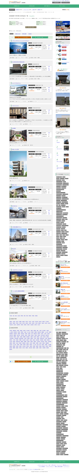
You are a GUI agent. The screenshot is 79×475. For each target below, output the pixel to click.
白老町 (40, 343)
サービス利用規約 (42, 466)
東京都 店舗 (58, 222)
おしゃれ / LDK (58, 407)
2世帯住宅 (58, 178)
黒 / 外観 (61, 368)
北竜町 (18, 336)
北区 (13, 315)
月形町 (35, 335)
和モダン (63, 241)
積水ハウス (14, 184)
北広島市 (32, 324)
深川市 (15, 324)
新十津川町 (43, 335)
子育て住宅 (66, 178)
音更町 (43, 344)
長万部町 (44, 330)
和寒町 (28, 338)
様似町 (31, 344)
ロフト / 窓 (62, 390)
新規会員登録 (56, 2)
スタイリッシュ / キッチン (60, 440)
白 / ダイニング (58, 429)
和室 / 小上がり (66, 454)
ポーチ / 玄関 (63, 338)
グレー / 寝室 (58, 446)
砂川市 (49, 323)
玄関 (64, 335)
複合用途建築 (66, 365)
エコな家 (63, 219)
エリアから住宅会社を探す (27, 12)
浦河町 (27, 344)
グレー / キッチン (63, 437)
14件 (49, 213)
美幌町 (25, 341)
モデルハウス (62, 203)
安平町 (11, 344)
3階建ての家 (58, 203)
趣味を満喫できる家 (59, 194)
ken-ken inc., (14, 205)
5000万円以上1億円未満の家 (60, 189)
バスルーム (63, 343)
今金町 (25, 332)
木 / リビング (62, 423)
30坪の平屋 (62, 255)
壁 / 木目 (63, 418)
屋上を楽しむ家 (65, 217)
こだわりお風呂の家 (65, 194)
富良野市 (18, 324)
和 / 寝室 (65, 443)
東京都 (66, 219)
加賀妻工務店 (64, 49)
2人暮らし (66, 203)
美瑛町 (47, 336)
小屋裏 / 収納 (58, 388)
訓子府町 (42, 341)
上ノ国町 (11, 332)
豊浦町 (34, 343)
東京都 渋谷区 (58, 230)
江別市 (20, 323)
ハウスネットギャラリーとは (56, 0)
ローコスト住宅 (58, 186)
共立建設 (14, 128)
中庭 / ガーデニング (59, 393)
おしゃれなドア (61, 365)
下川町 (35, 338)
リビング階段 (65, 352)
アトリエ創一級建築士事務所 (18, 291)
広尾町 (34, 346)
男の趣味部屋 (63, 253)
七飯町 (31, 330)
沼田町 (21, 336)
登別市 (22, 324)
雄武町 (27, 343)
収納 (62, 346)
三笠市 (36, 323)
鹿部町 (35, 330)
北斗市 (39, 324)
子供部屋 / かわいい (65, 448)
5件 (48, 253)
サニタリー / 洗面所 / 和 (60, 371)
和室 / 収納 (61, 454)
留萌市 (43, 321)
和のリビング (58, 239)
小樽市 (14, 321)
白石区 (19, 315)
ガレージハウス (59, 148)
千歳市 (43, 323)
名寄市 (33, 323)
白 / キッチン (58, 437)
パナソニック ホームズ (65, 62)
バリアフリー (58, 200)
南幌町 (15, 335)
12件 (49, 157)
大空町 (31, 343)
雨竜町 (15, 336)
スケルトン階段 (58, 354)
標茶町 (27, 347)
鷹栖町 (24, 336)
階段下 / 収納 (62, 388)
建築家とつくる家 (64, 186)
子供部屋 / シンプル (59, 448)
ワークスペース (58, 253)
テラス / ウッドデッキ (59, 396)
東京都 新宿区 (63, 228)
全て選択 (12, 37)
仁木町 (45, 333)
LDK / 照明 (62, 410)
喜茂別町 (15, 333)
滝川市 (46, 323)
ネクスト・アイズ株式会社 (33, 469)
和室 (60, 343)
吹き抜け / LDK (63, 407)
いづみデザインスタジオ (17, 269)
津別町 (28, 341)
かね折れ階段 (61, 352)
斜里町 (31, 341)
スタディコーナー (59, 360)
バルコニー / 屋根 (65, 401)
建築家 (39, 9)
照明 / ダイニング (59, 432)
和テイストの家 (59, 161)
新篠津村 (14, 330)
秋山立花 (14, 248)
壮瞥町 (37, 343)
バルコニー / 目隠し (59, 401)
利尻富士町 (18, 341)
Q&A (63, 0)
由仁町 (26, 335)
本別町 (47, 346)
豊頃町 (43, 346)
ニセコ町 (46, 332)
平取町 (21, 344)
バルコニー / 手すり (65, 399)
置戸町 (46, 341)
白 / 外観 (60, 332)
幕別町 (37, 346)
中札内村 (24, 346)
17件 (49, 69)
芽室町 (20, 346)
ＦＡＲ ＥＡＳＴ (15, 105)
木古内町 (28, 330)
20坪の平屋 (66, 255)
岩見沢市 (36, 321)
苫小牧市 (47, 321)
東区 (16, 315)
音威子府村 (42, 338)
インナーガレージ (59, 242)
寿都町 (35, 332)
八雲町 (40, 330)
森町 (37, 330)
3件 (48, 231)
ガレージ (66, 354)
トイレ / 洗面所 (58, 376)
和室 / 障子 (58, 454)
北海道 (34, 12)
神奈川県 (62, 230)
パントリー (58, 387)
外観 (57, 332)
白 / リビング (58, 423)
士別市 (30, 323)
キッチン (65, 340)
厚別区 (30, 315)
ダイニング (61, 340)
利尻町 (14, 341)
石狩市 (35, 324)
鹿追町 (11, 346)
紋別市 (27, 323)
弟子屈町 (30, 347)
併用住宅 (64, 181)
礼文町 (11, 341)
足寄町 (50, 346)
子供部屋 (63, 242)
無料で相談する (47, 461)
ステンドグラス (64, 363)
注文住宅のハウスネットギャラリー (15, 12)
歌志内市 (11, 324)
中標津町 (44, 347)
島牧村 (32, 332)
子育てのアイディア (59, 244)
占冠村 (25, 338)
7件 (48, 234)
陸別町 (11, 347)
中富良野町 (16, 338)
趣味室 (66, 360)
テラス (57, 349)
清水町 (17, 346)
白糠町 (37, 347)
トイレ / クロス (58, 379)
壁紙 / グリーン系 (59, 415)
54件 (49, 87)
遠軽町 (11, 343)
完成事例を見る (17, 461)
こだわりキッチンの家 (59, 181)
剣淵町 (31, 338)
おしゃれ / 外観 (64, 332)
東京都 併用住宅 (59, 225)
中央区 (11, 315)
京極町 (19, 333)
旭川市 (17, 321)
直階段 (57, 352)
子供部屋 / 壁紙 (58, 451)
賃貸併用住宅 (58, 250)
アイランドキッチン (59, 247)
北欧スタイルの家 (65, 214)
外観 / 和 (58, 335)
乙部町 (19, 332)
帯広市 (27, 321)
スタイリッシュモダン (63, 357)
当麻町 (31, 336)
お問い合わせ (67, 0)
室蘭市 (20, 321)
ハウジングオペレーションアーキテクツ (20, 40)
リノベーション (66, 466)
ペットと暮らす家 (59, 197)
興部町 (20, 343)
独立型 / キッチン (64, 341)
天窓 (67, 349)
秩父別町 (11, 336)
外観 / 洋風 (61, 335)
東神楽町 (28, 336)
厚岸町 (20, 347)
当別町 (11, 330)
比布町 (35, 336)
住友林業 (63, 57)
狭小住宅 (58, 142)
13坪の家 (61, 236)
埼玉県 (65, 230)
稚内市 (11, 323)
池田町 (40, 346)
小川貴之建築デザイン (16, 227)
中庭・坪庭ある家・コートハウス (61, 192)
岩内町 (29, 333)
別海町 (40, 347)
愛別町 (38, 336)
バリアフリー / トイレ (64, 200)
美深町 (38, 338)
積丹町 (39, 333)
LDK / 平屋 (66, 410)
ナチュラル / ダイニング (65, 429)
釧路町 (17, 347)
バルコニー (60, 349)
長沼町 (29, 335)
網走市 (40, 321)
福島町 (21, 330)
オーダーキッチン (65, 247)
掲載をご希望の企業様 (58, 466)
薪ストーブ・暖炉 (59, 363)
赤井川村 (11, 335)
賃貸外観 (58, 368)
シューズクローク (59, 385)
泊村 (32, 333)
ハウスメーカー (26, 9)
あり (49, 68)
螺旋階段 (63, 354)
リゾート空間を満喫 (65, 183)
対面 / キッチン (58, 341)
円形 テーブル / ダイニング (60, 434)
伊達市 (28, 324)
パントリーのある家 (59, 214)
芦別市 (17, 323)
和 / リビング (64, 421)
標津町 (47, 347)
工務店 (33, 9)
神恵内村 (35, 333)
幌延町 (22, 341)
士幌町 (46, 344)
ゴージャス (58, 357)
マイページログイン (65, 2)
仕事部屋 (63, 360)
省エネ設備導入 (58, 233)
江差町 (47, 330)
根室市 (39, 323)
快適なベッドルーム (64, 197)
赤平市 (23, 323)
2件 (48, 48)
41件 (49, 210)
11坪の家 (58, 236)
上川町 (41, 336)
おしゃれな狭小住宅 (64, 233)
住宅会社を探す (32, 461)
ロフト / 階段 (58, 390)
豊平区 (22, 315)
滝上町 (17, 343)
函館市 (11, 321)
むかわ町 (14, 344)
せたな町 (28, 332)
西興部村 (24, 343)
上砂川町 (22, 335)
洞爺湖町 (47, 343)
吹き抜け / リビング (59, 421)
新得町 (14, 346)
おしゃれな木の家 (59, 219)
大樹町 (31, 346)
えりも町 (34, 344)
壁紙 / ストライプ (59, 418)
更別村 (27, 346)
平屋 (57, 155)
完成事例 (17, 9)
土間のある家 (63, 195)
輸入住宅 (67, 206)
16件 (49, 132)
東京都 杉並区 (58, 228)
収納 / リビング (58, 426)
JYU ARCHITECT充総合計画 (18, 61)
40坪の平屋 (58, 255)
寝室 (67, 341)
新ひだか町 (39, 344)
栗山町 (32, 335)
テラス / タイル (65, 396)
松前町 (18, 330)
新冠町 (24, 344)
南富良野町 (21, 338)
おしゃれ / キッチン (59, 435)
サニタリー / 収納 (65, 374)
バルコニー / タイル (59, 399)
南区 (25, 315)
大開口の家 (63, 206)
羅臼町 (11, 349)
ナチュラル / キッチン (65, 435)
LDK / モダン (58, 410)
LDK (66, 338)
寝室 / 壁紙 (61, 443)
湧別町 (14, 343)
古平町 (42, 333)
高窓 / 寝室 (62, 446)
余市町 (48, 333)
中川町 (46, 338)
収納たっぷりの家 (59, 208)
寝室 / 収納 (61, 382)
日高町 (18, 344)
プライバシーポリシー (50, 466)
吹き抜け (64, 349)
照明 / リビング (63, 426)
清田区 (36, 315)
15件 (49, 45)
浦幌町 (14, 347)
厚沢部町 (15, 332)
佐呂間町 (49, 341)
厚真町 (43, 343)
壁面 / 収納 (58, 382)
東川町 (44, 336)
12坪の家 (64, 236)
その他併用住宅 (63, 250)
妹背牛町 (47, 335)
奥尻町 (22, 332)
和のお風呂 (62, 239)
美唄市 (14, 323)
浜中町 (23, 347)
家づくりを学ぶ (62, 461)
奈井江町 (18, 335)
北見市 (30, 321)
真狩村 (50, 332)
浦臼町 (39, 335)
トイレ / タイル (63, 379)
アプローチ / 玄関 (59, 338)
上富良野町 (12, 338)
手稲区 (33, 315)
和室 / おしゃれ (63, 451)
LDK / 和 (62, 412)
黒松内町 (39, 332)
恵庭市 (25, 324)
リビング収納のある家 (59, 211)
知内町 (24, 330)
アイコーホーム (64, 53)
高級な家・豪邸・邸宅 (59, 183)
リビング (58, 340)
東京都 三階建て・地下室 (65, 225)
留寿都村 (11, 333)
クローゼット (64, 385)
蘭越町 (43, 332)
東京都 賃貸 (62, 222)
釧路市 (23, 321)
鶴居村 (34, 347)
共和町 (26, 333)
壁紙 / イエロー (64, 415)
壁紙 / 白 (65, 412)
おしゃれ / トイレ (59, 346)
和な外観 (66, 239)
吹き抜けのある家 (59, 206)
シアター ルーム (59, 195)
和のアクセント (58, 241)
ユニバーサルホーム (16, 83)
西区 (27, 315)
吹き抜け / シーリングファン (60, 404)
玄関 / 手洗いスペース (59, 374)
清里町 (35, 341)
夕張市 (33, 321)
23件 (49, 66)
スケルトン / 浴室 (64, 376)
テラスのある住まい (59, 217)
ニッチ (57, 365)
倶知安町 (22, 333)
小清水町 (38, 341)
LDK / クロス (58, 412)
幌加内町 (49, 338)
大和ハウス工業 (15, 149)
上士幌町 (49, 344)
